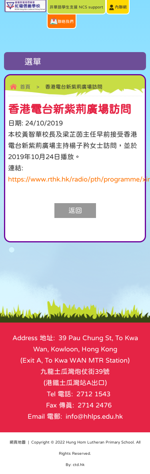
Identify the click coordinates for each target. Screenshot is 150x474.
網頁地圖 (18, 442)
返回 (75, 210)
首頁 (25, 86)
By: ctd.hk (75, 464)
